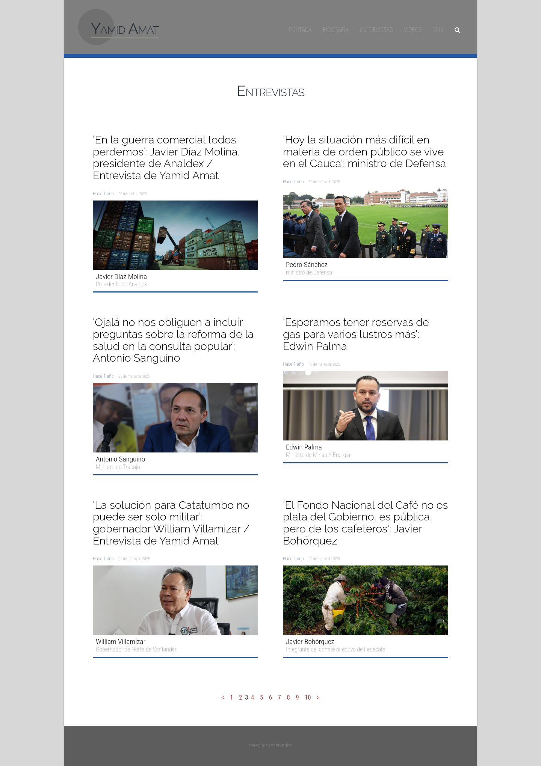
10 (308, 697)
